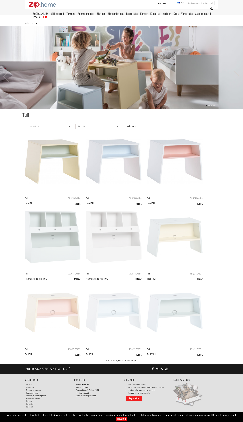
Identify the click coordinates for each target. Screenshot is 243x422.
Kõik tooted (57, 13)
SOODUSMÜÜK (40, 13)
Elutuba (101, 13)
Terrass (70, 13)
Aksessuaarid (203, 13)
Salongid (29, 407)
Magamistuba (116, 13)
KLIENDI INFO (31, 380)
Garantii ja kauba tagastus (36, 395)
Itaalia (37, 17)
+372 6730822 (44, 369)
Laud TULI (29, 203)
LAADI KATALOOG (181, 380)
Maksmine (30, 387)
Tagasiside (134, 398)
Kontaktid (29, 404)
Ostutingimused (32, 393)
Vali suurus (131, 126)
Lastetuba (132, 13)
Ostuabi (29, 384)
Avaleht (28, 23)
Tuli (26, 198)
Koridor (167, 13)
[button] (206, 105)
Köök (176, 13)
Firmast (29, 401)
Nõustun (121, 419)
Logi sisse (162, 3)
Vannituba (187, 13)
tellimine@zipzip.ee (88, 395)
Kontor (144, 13)
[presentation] (6, 76)
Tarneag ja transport (34, 390)
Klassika (155, 13)
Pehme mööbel (86, 13)
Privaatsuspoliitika (33, 398)
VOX (45, 17)
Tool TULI (151, 279)
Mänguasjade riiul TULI (36, 279)
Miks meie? (130, 380)
